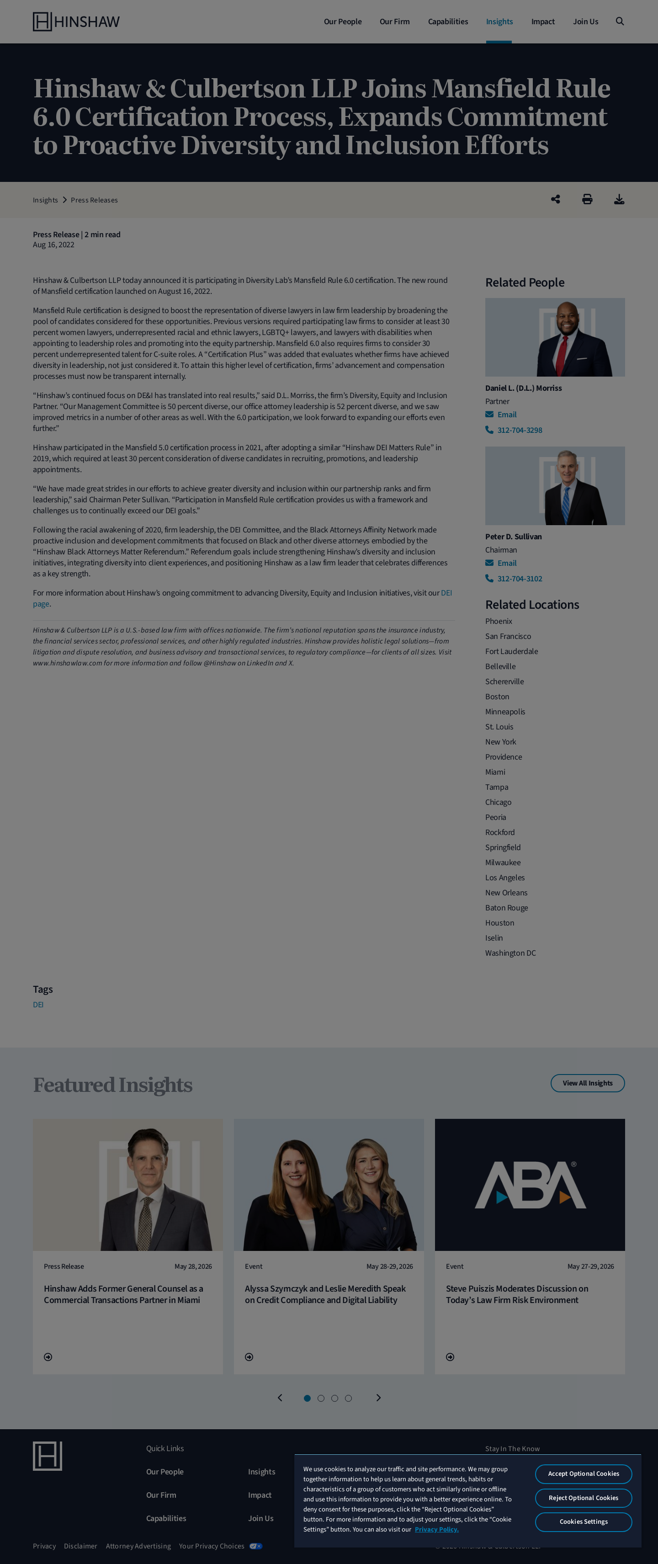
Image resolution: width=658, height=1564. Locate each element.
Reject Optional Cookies (583, 1498)
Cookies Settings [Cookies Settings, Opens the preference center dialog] (584, 1522)
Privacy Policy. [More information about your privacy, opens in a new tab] (437, 1529)
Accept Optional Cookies (583, 1474)
